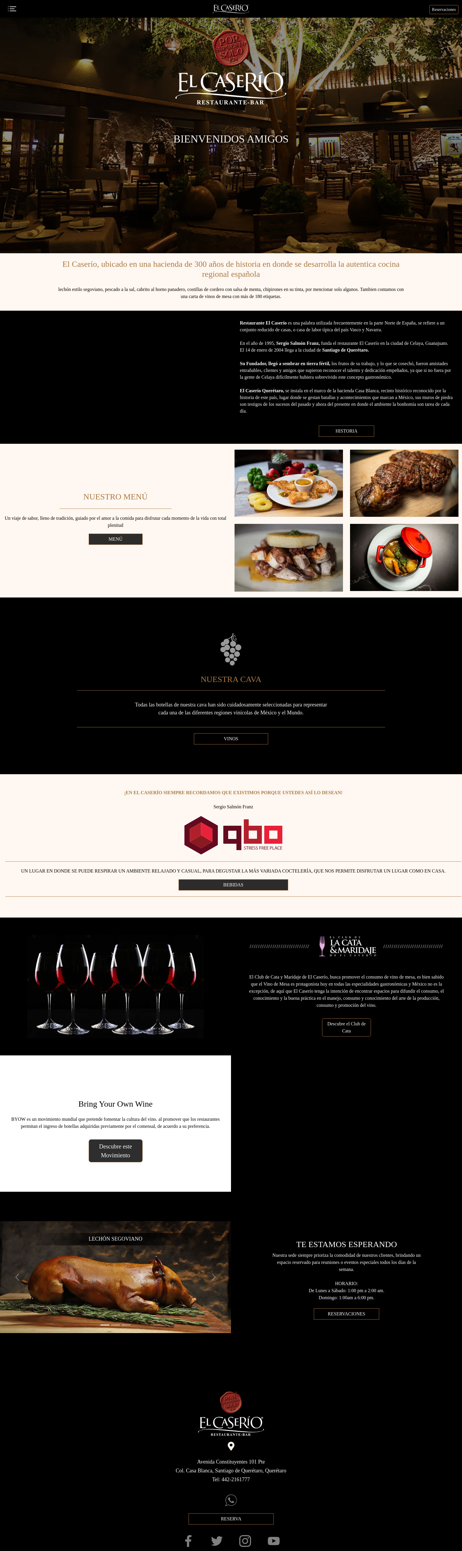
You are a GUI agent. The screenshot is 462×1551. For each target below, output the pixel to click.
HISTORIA (346, 430)
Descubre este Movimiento (115, 1150)
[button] (17, 1277)
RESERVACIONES (346, 1313)
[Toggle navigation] (12, 9)
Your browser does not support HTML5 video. (115, 377)
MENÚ (115, 539)
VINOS (231, 738)
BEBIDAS (233, 884)
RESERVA (231, 1518)
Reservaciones (444, 9)
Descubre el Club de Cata (346, 1027)
